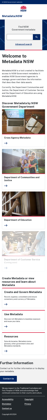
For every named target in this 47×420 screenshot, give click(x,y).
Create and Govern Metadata (23, 292)
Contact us (7, 408)
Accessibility (7, 399)
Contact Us (8, 379)
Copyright (29, 399)
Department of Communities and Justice (21, 179)
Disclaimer (6, 404)
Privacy (28, 404)
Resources (11, 336)
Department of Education (18, 220)
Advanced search (23, 44)
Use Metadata (13, 314)
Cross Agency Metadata (17, 137)
